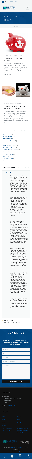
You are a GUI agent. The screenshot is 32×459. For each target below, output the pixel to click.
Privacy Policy (16, 451)
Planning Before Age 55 (9, 152)
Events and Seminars (9, 143)
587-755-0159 (13, 2)
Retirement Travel (8, 154)
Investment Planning (8, 141)
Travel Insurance (7, 156)
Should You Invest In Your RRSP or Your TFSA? (14, 107)
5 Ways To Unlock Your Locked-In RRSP (13, 59)
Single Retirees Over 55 (9, 145)
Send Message (16, 381)
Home (9, 26)
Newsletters (6, 161)
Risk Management (8, 158)
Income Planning (7, 136)
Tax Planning (6, 134)
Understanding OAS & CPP (10, 149)
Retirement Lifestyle (8, 147)
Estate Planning (7, 138)
